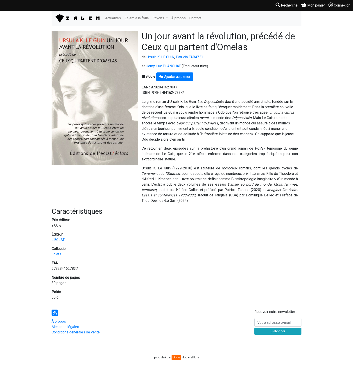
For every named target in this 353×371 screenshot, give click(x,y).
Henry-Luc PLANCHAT (163, 66)
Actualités (113, 18)
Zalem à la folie (136, 18)
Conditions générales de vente (76, 332)
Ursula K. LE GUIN (160, 57)
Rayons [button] (158, 18)
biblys (176, 357)
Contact (195, 18)
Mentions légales (65, 327)
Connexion (339, 5)
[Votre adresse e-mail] (277, 322)
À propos (178, 18)
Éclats (56, 254)
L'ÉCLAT (58, 240)
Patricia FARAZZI (189, 57)
